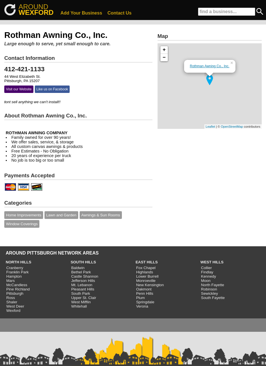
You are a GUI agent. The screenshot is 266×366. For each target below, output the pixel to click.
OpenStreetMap (232, 126)
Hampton (14, 276)
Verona (142, 306)
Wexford (13, 310)
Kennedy (208, 276)
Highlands (144, 272)
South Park (80, 293)
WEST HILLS (211, 262)
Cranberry (14, 268)
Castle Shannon (84, 276)
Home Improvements (23, 215)
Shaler (11, 302)
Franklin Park (17, 272)
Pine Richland (18, 289)
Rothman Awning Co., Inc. (209, 66)
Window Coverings (22, 224)
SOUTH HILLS (83, 262)
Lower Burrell (147, 276)
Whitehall (79, 306)
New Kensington (150, 285)
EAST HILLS (147, 262)
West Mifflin (80, 302)
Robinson (209, 289)
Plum (140, 298)
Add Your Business (81, 13)
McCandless (16, 285)
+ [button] (164, 49)
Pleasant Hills (82, 289)
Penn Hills (144, 293)
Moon (205, 280)
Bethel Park (81, 272)
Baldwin (77, 268)
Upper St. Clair (83, 298)
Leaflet (210, 126)
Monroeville (146, 280)
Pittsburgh (14, 293)
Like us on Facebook (52, 89)
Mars (10, 280)
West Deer (15, 306)
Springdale (145, 302)
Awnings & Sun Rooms (100, 215)
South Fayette (213, 298)
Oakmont (144, 289)
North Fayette (212, 285)
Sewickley (209, 293)
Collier (206, 268)
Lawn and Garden (61, 215)
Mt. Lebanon (81, 285)
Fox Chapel (146, 268)
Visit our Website (19, 89)
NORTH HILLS (18, 262)
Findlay (207, 272)
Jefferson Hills (83, 280)
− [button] (164, 57)
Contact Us (120, 13)
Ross (10, 298)
